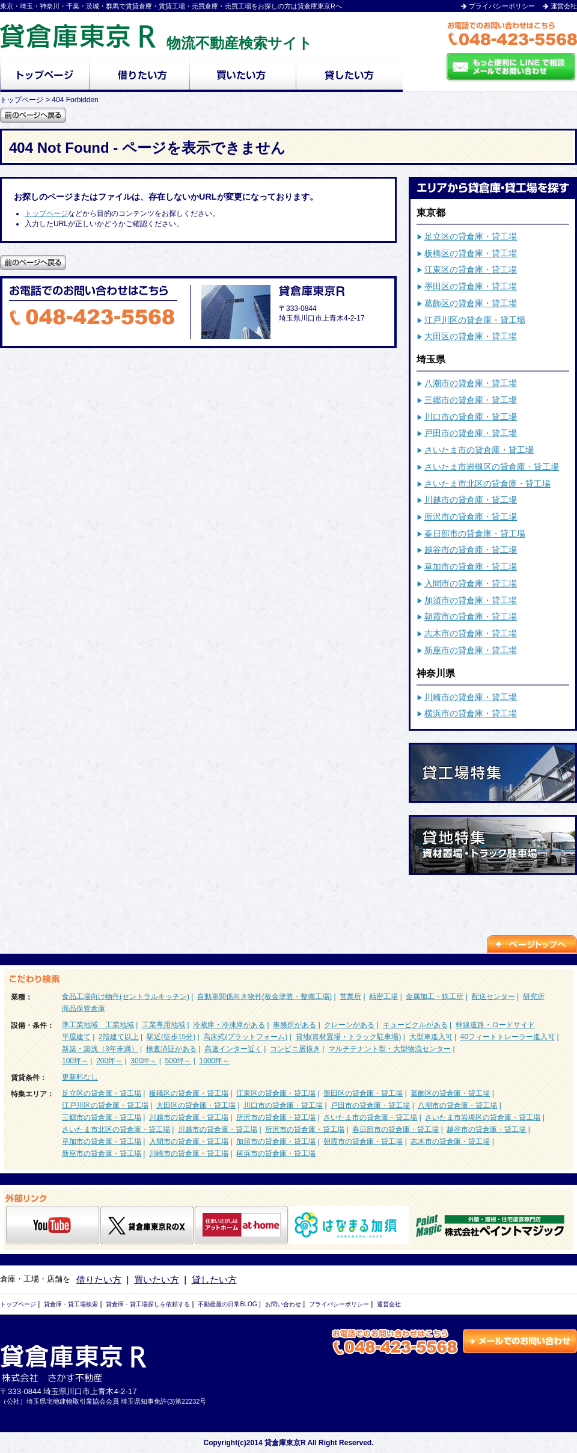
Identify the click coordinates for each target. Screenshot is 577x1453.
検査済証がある (171, 1049)
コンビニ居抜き (295, 1049)
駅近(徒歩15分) (171, 1037)
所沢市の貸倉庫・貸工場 (470, 516)
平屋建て (76, 1037)
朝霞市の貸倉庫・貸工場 (470, 616)
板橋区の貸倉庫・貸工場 (470, 253)
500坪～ (178, 1061)
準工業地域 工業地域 (98, 1025)
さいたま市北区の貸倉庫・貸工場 (487, 483)
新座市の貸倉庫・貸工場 (470, 650)
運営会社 (564, 6)
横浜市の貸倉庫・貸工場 (470, 713)
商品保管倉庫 (83, 1008)
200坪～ (109, 1061)
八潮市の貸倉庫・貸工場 (470, 383)
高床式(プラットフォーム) (245, 1037)
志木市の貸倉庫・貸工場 (470, 633)
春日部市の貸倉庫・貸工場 (474, 533)
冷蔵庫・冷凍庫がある (229, 1025)
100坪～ (75, 1061)
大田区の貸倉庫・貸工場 (470, 336)
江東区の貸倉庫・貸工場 (470, 269)
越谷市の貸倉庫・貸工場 (470, 549)
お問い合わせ (283, 1304)
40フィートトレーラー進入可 (507, 1037)
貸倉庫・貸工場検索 (71, 1304)
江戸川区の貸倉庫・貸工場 (474, 320)
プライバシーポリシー (502, 6)
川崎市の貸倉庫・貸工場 (470, 697)
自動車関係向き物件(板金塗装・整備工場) (264, 996)
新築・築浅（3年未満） (100, 1049)
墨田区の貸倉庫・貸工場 (470, 286)
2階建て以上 (119, 1037)
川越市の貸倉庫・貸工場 (470, 500)
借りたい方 (98, 1279)
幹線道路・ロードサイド (495, 1025)
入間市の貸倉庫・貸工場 (470, 583)
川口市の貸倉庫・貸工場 (470, 417)
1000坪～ (215, 1061)
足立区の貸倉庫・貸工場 (470, 236)
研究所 (534, 996)
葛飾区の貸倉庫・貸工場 (470, 303)
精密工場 (383, 996)
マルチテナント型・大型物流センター (389, 1049)
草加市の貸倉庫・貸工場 (470, 566)
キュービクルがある (415, 1025)
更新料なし (80, 1077)
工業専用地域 (163, 1025)
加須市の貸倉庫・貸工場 (470, 600)
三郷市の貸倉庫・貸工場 (470, 400)
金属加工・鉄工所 (434, 996)
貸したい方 (214, 1279)
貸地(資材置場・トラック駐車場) (348, 1037)
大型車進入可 (431, 1037)
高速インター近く (233, 1049)
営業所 (350, 996)
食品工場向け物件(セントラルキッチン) (125, 996)
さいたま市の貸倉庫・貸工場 (479, 450)
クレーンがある (349, 1025)
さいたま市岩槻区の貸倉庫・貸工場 (491, 467)
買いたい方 (156, 1279)
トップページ (46, 213)
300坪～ (143, 1061)
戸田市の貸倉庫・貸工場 (470, 433)
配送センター (493, 996)
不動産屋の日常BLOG (227, 1304)
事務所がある (294, 1025)
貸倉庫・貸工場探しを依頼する (148, 1304)
